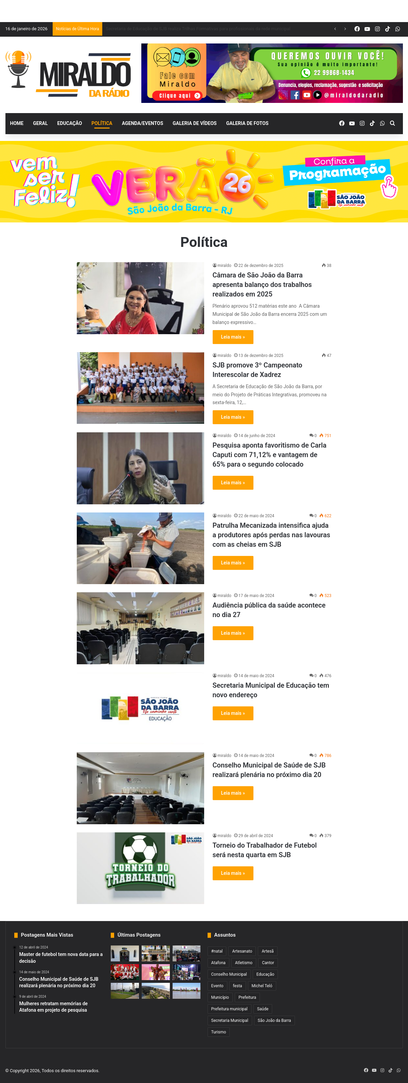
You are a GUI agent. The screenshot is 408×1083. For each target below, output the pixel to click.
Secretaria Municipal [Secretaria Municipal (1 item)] (229, 1020)
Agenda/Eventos (142, 123)
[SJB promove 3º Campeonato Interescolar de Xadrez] (140, 388)
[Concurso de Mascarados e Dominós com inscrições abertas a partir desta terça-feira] (187, 972)
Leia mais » (233, 337)
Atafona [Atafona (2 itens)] (218, 962)
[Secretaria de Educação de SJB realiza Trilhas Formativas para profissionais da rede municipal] (187, 953)
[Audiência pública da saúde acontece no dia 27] (140, 628)
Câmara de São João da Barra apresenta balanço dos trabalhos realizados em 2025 (262, 284)
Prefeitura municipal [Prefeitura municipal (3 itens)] (229, 1009)
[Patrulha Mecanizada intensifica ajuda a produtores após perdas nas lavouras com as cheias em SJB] (140, 548)
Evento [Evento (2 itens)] (217, 985)
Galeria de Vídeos (194, 123)
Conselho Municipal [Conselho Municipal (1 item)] (229, 974)
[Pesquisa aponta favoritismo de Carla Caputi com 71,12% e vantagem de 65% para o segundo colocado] (140, 468)
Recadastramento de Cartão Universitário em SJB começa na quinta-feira (177, 28)
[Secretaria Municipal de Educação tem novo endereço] (140, 708)
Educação (69, 123)
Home (17, 123)
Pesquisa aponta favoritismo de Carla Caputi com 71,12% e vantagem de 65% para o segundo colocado (269, 454)
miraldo (224, 265)
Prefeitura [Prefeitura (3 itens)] (247, 997)
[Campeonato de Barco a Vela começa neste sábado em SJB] (187, 991)
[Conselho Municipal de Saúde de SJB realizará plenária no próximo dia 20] (140, 788)
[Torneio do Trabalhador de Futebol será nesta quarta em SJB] (140, 868)
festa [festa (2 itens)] (237, 985)
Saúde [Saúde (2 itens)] (262, 1009)
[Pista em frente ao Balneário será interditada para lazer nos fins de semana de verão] (156, 991)
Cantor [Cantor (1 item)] (268, 962)
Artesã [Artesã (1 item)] (267, 951)
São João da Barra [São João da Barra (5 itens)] (274, 1020)
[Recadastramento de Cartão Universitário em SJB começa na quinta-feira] (156, 953)
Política (101, 123)
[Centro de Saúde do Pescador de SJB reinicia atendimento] (125, 953)
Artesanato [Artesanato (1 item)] (242, 951)
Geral (40, 123)
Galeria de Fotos (247, 123)
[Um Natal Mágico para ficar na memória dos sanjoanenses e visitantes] (125, 972)
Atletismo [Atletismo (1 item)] (243, 962)
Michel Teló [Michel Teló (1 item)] (262, 985)
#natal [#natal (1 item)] (217, 951)
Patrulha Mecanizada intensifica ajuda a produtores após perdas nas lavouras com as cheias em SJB (271, 534)
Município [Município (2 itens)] (220, 997)
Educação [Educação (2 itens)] (265, 974)
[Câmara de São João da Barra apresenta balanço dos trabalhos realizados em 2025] (140, 298)
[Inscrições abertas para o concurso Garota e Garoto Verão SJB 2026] (156, 972)
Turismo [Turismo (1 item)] (218, 1032)
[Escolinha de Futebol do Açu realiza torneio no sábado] (125, 991)
